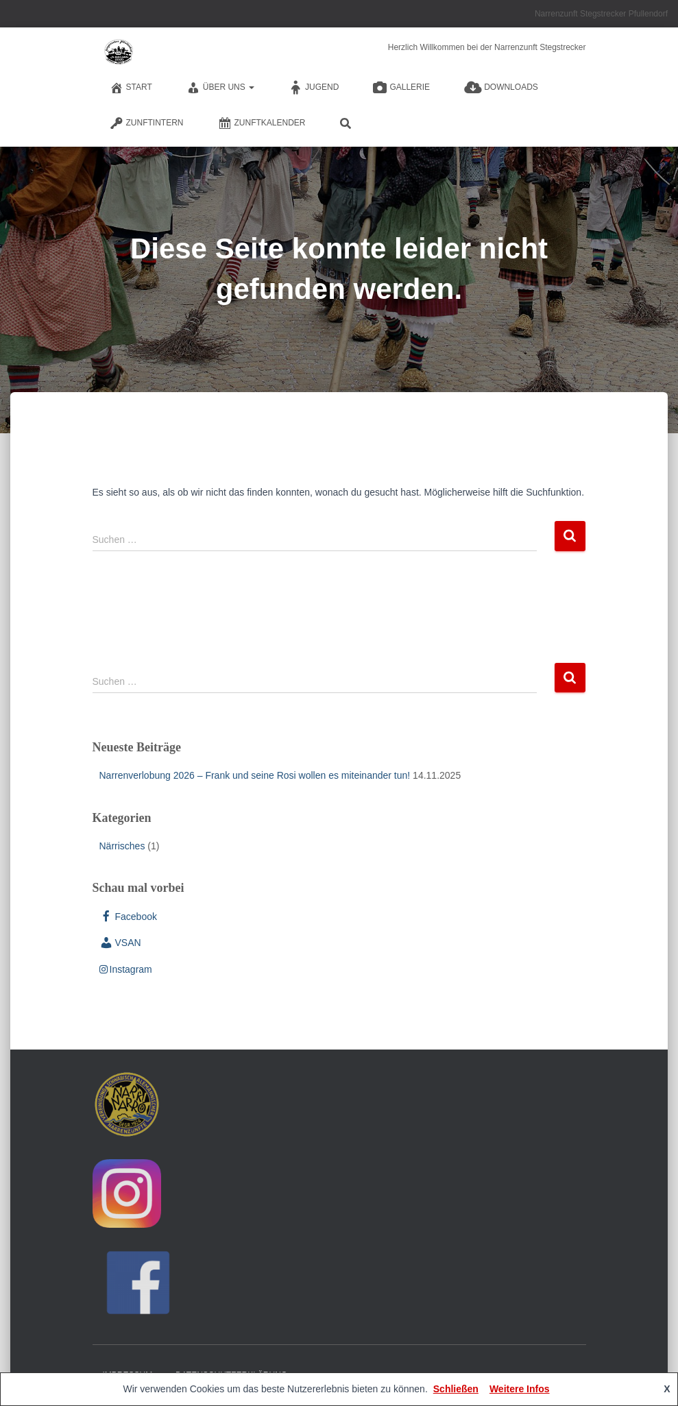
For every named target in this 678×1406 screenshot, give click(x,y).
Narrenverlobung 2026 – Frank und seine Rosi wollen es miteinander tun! (255, 775)
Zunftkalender (262, 123)
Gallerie (401, 88)
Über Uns (220, 88)
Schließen (456, 1388)
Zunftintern (147, 123)
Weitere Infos (519, 1388)
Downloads (501, 88)
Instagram (125, 969)
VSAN (120, 942)
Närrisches (122, 845)
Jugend (314, 88)
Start (131, 88)
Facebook (128, 916)
